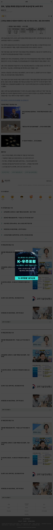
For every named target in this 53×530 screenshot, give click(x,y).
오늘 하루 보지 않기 (19, 250)
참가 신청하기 (26, 278)
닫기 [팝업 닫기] (37, 250)
